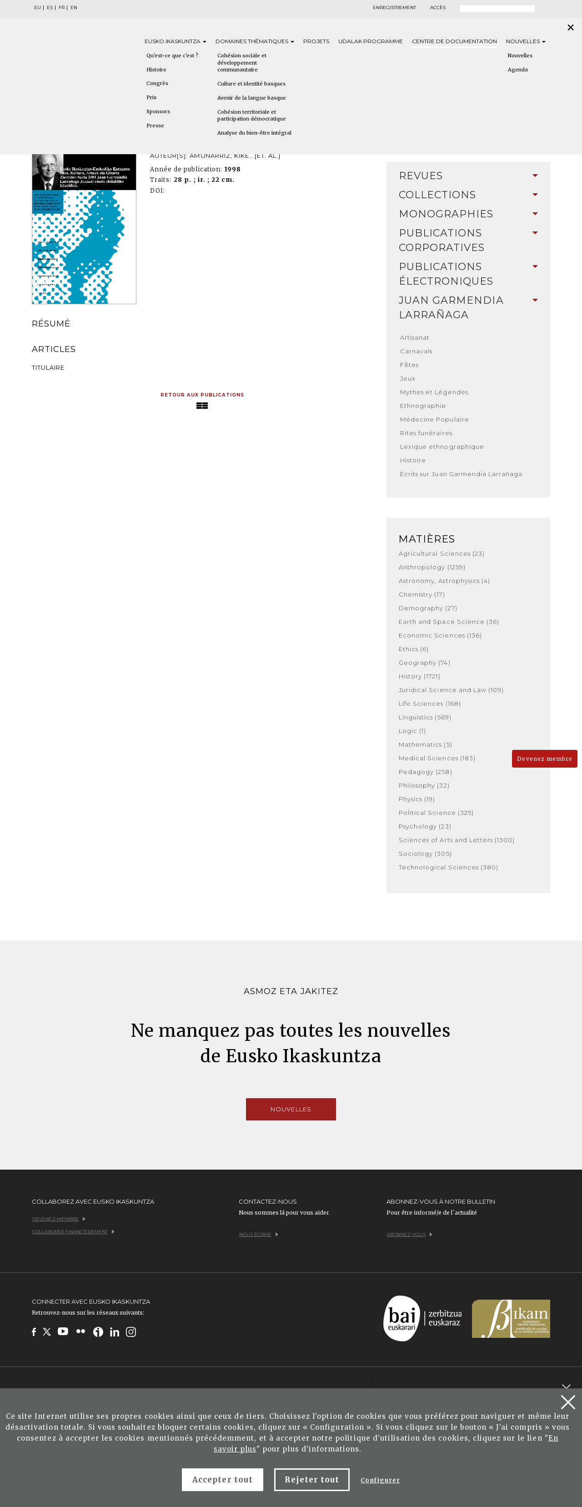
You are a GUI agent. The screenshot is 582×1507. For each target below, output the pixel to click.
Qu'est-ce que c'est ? (172, 55)
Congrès (157, 83)
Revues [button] (468, 176)
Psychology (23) (425, 826)
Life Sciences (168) (430, 703)
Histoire (156, 69)
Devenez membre (544, 758)
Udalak (370, 41)
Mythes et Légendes (434, 392)
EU (37, 7)
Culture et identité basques (251, 83)
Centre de (454, 41)
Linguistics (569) (425, 717)
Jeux (408, 378)
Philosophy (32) (424, 785)
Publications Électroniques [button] (468, 274)
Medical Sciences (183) (437, 758)
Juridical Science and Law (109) (451, 689)
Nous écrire (258, 1234)
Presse (155, 125)
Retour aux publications (203, 395)
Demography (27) (428, 608)
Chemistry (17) (422, 594)
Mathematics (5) (425, 744)
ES (50, 7)
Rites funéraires (426, 433)
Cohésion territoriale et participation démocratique (251, 115)
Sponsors (158, 111)
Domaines (255, 41)
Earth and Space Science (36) (449, 621)
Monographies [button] (468, 214)
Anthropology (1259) (432, 567)
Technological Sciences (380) (448, 867)
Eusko (175, 41)
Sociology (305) (425, 853)
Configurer (380, 1480)
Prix (151, 97)
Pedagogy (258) (425, 771)
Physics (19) (417, 799)
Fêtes (409, 364)
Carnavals (416, 351)
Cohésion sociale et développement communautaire (241, 62)
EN (73, 7)
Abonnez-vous (409, 1234)
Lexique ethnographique (442, 446)
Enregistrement (394, 7)
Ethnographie (423, 405)
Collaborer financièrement (73, 1232)
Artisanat (415, 337)
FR (62, 7)
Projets (316, 41)
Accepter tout (222, 1480)
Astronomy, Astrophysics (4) (444, 580)
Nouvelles (526, 41)
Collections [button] (468, 195)
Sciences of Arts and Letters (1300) (457, 840)
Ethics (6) (414, 649)
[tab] (468, 176)
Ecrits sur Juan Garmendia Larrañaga (461, 473)
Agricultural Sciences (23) (442, 553)
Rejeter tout (312, 1480)
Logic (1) (412, 730)
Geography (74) (425, 662)
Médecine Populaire (434, 419)
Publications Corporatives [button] (468, 240)
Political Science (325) (436, 812)
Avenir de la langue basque (251, 98)
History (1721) (420, 676)
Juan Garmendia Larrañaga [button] (468, 307)
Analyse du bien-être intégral (254, 133)
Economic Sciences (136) (440, 635)
